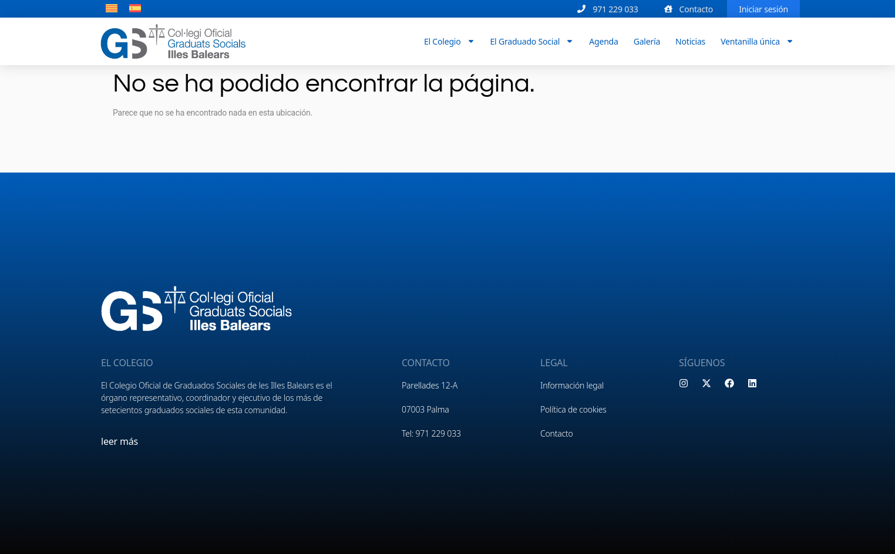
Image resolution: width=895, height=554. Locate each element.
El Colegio (449, 41)
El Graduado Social (532, 41)
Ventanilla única (757, 41)
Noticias (690, 41)
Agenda (603, 41)
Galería (647, 41)
